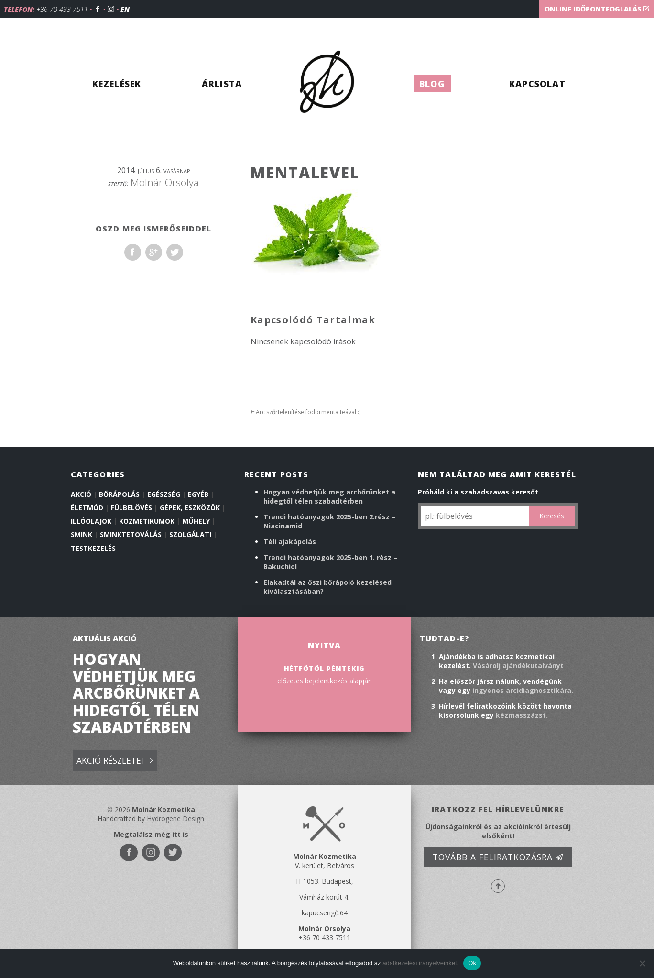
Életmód (87, 507)
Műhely (196, 521)
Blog (432, 83)
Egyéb (198, 494)
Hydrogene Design (175, 818)
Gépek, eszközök (190, 507)
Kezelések (117, 83)
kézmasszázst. (522, 715)
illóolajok (91, 521)
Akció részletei (114, 761)
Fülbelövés (131, 507)
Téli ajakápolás (289, 541)
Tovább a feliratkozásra (498, 857)
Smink (81, 534)
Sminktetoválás (131, 534)
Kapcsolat (537, 83)
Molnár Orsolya (165, 182)
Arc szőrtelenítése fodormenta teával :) (305, 412)
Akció (81, 494)
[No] (642, 963)
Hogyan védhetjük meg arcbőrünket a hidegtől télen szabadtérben (329, 496)
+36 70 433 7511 (62, 9)
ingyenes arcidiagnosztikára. (522, 690)
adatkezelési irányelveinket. (420, 963)
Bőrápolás (119, 494)
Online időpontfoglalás (597, 8)
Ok (472, 963)
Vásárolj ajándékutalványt (518, 665)
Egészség (163, 494)
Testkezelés (93, 548)
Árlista (222, 83)
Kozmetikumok (146, 521)
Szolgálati (190, 534)
